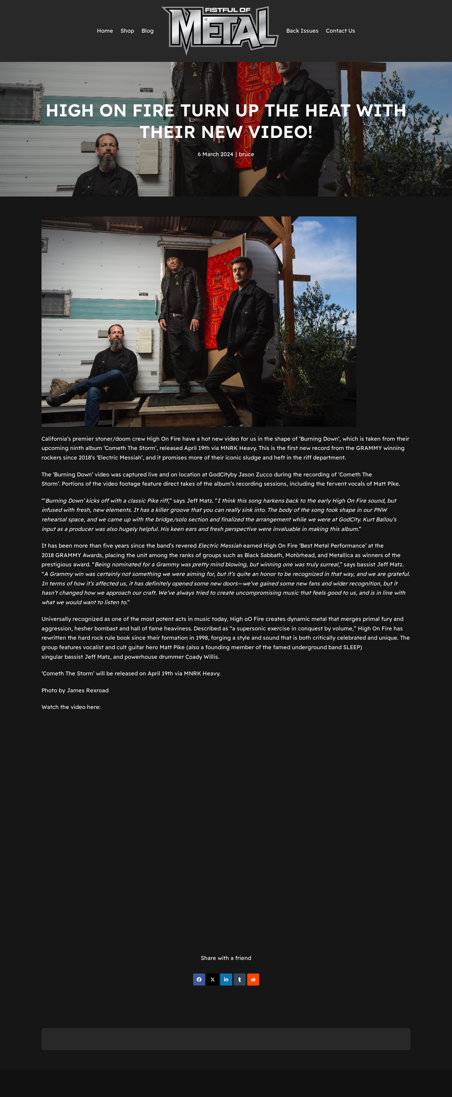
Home (105, 30)
